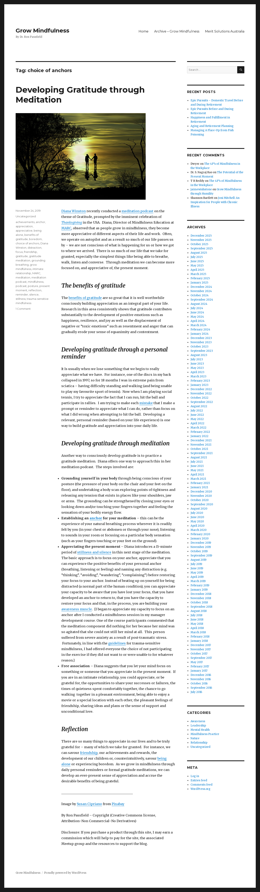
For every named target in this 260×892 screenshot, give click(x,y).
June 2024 (197, 312)
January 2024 (200, 334)
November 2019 (201, 547)
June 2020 (197, 517)
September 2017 (201, 658)
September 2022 (202, 402)
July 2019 (196, 564)
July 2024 (197, 308)
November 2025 (201, 240)
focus (19, 251)
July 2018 (196, 615)
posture (33, 286)
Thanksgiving (71, 222)
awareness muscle (76, 609)
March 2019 (198, 581)
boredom (35, 239)
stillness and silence (94, 552)
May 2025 (197, 265)
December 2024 (201, 287)
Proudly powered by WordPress (65, 873)
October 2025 (199, 244)
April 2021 (197, 474)
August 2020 (199, 508)
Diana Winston (73, 211)
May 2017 (197, 662)
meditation (23, 277)
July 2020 (197, 513)
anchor (96, 518)
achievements (25, 222)
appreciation (24, 226)
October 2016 (199, 683)
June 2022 (197, 415)
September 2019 (201, 555)
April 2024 (198, 321)
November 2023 (201, 342)
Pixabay (118, 804)
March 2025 (198, 274)
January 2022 (199, 436)
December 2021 (201, 440)
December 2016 (201, 675)
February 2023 (200, 380)
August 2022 (199, 406)
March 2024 (199, 325)
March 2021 (198, 479)
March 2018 (198, 632)
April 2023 (197, 372)
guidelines (117, 643)
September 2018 (201, 606)
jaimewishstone (201, 189)
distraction (34, 247)
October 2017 (199, 653)
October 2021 (199, 449)
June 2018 (197, 619)
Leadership (198, 725)
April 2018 (197, 628)
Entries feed (199, 780)
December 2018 (201, 594)
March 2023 (198, 376)
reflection (34, 290)
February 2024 (200, 329)
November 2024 (201, 291)
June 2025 (197, 261)
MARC (66, 228)
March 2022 (198, 427)
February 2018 (200, 636)
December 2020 (201, 491)
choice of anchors (27, 243)
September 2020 (202, 504)
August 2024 (199, 304)
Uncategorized (26, 216)
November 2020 (201, 496)
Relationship (199, 742)
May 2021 (197, 470)
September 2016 (201, 688)
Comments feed (201, 784)
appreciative (24, 230)
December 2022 (201, 389)
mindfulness (35, 281)
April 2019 (197, 577)
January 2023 (199, 385)
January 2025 (199, 282)
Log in (195, 776)
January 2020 (200, 538)
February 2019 (200, 585)
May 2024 (197, 316)
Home (143, 31)
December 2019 (201, 543)
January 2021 (199, 487)
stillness (21, 298)
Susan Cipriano (89, 804)
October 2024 (200, 295)
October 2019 (199, 551)
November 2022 (201, 393)
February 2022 (200, 432)
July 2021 (197, 461)
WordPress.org (200, 789)
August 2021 (199, 457)
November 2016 (201, 679)
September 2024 (202, 299)
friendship (89, 753)
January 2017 (199, 670)
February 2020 (200, 534)
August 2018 (199, 611)
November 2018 (201, 598)
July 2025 (197, 257)
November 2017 (201, 649)
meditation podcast (137, 211)
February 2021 (200, 483)
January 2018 (199, 641)
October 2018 (199, 602)
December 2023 (201, 338)
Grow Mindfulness (42, 30)
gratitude (22, 256)
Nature (195, 738)
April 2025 (197, 270)
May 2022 (197, 419)
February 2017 (200, 666)
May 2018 (197, 624)
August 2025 (199, 252)
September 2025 (202, 248)
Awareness (198, 721)
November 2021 (201, 444)
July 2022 (197, 410)
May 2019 (197, 572)
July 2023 (197, 359)
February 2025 (200, 278)
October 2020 (200, 500)
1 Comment (23, 308)
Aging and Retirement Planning (212, 126)
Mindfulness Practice (205, 734)
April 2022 (197, 423)
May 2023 (197, 368)
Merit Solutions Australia (224, 31)
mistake (146, 403)
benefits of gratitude (85, 298)
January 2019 (199, 589)
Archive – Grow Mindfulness (176, 31)
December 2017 (201, 645)
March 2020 (199, 530)
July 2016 (196, 692)
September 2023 (202, 351)
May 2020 (197, 521)
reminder (22, 294)
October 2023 (199, 346)
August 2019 (198, 560)
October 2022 (199, 397)
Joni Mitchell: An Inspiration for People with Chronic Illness (215, 202)
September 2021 (201, 453)
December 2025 (201, 235)
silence (34, 294)
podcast (21, 286)
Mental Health (200, 730)
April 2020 (198, 525)
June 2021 (197, 466)
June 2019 (197, 568)
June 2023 (197, 363)
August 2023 (199, 355)
